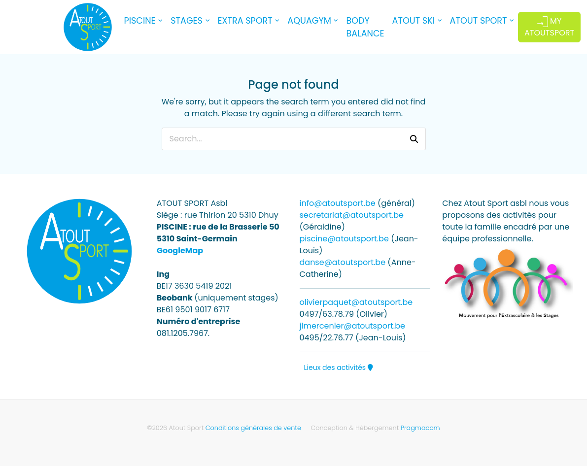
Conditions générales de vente (253, 428)
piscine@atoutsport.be (344, 238)
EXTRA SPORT (245, 21)
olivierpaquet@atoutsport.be (356, 302)
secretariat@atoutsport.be (352, 215)
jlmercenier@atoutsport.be (352, 326)
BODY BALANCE (365, 27)
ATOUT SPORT (478, 21)
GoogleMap (180, 250)
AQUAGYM (309, 21)
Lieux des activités (338, 367)
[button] (414, 138)
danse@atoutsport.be (343, 262)
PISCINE (140, 21)
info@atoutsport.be (338, 203)
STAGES (187, 21)
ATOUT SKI (413, 21)
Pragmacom (420, 428)
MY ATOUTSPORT (549, 26)
